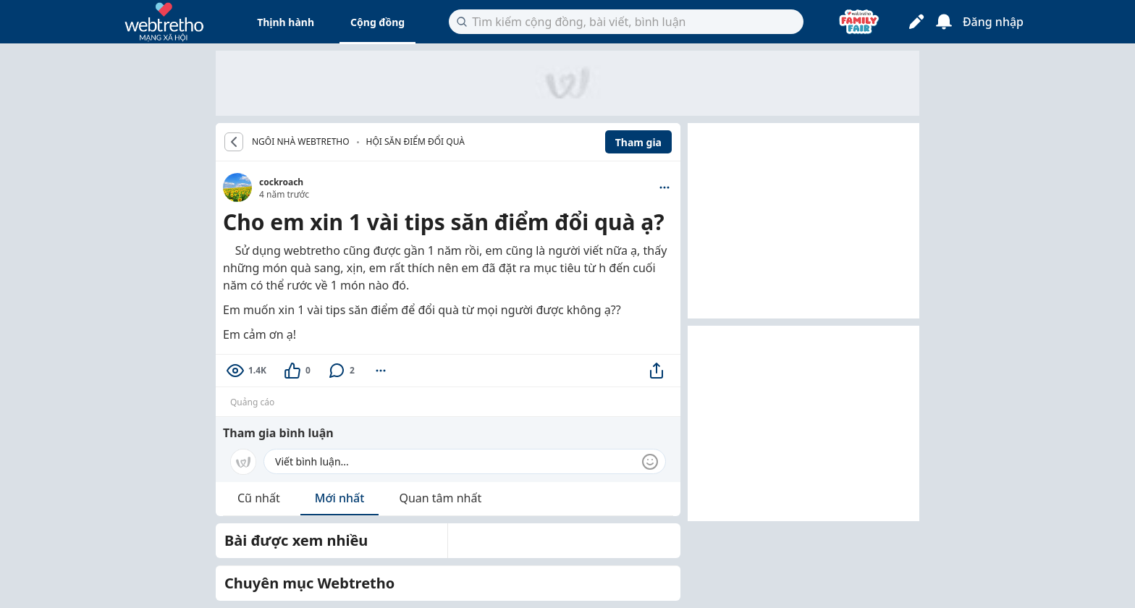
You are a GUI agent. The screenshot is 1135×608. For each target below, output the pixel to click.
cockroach (281, 182)
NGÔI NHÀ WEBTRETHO (301, 142)
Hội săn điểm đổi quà (415, 141)
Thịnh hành (285, 22)
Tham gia (638, 142)
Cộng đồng (377, 22)
